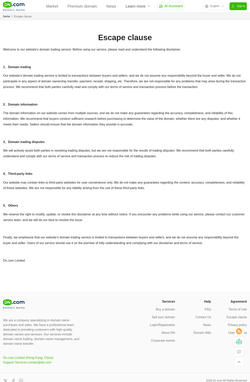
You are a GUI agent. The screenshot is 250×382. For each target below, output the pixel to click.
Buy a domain (165, 309)
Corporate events (163, 340)
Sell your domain (163, 317)
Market (52, 6)
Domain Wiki (202, 332)
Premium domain (82, 6)
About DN (168, 332)
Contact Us (203, 317)
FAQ (208, 309)
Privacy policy (237, 325)
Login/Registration (162, 325)
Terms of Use (238, 309)
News (111, 6)
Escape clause (237, 317)
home (6, 16)
